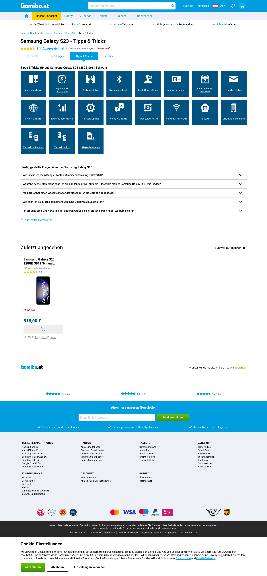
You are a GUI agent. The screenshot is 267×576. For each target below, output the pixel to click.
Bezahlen (26, 477)
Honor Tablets (146, 453)
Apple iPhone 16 (30, 450)
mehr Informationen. (166, 528)
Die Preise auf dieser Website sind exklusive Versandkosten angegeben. (183, 525)
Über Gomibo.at (78, 532)
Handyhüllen (204, 447)
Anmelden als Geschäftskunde (96, 481)
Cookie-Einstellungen (128, 532)
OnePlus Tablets (147, 457)
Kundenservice (143, 16)
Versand (26, 487)
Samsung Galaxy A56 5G (34, 457)
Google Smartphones (91, 460)
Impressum (109, 532)
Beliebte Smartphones (37, 442)
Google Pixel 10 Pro (31, 463)
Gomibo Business (89, 477)
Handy (68, 16)
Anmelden (203, 5)
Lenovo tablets (146, 460)
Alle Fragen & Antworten (36, 219)
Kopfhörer (203, 460)
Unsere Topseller (46, 16)
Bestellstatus (28, 481)
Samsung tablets (147, 447)
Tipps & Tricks (86, 33)
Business (120, 16)
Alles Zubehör (205, 466)
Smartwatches (205, 463)
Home (24, 33)
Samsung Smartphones (92, 450)
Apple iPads (145, 450)
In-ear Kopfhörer (206, 457)
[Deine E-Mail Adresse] (117, 417)
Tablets (103, 16)
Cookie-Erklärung (206, 558)
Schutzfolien (204, 450)
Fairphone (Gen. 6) (31, 460)
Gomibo (144, 473)
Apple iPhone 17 (30, 447)
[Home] (26, 16)
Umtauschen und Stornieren (36, 490)
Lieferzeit (26, 484)
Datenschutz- (183, 558)
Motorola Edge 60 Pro (33, 466)
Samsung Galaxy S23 (64, 33)
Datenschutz (145, 481)
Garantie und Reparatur (33, 494)
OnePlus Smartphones (92, 453)
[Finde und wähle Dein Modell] (132, 5)
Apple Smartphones (90, 447)
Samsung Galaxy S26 (32, 453)
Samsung (45, 33)
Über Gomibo (145, 477)
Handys (86, 442)
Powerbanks (204, 453)
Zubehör (85, 16)
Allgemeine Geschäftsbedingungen (158, 532)
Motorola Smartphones (92, 457)
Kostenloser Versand (45, 337)
